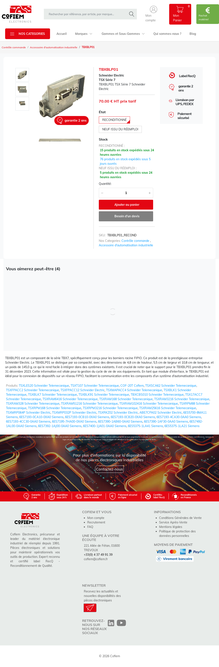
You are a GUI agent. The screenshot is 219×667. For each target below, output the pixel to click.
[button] (153, 14)
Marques (83, 34)
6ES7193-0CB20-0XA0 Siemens (133, 417)
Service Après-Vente (173, 522)
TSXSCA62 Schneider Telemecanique (170, 386)
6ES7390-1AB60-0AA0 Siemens (120, 421)
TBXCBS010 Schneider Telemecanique (157, 395)
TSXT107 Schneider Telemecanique (95, 386)
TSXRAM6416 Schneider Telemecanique (70, 399)
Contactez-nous (109, 469)
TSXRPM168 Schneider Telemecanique (54, 408)
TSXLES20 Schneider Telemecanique (44, 386)
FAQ (90, 527)
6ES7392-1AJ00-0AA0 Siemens (59, 426)
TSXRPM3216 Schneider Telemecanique (110, 408)
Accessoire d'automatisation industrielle (53, 47)
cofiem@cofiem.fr (96, 559)
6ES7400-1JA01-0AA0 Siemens (104, 426)
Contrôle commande (14, 47)
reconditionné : (112, 146)
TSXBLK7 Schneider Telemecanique (52, 395)
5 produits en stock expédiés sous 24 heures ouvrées (126, 175)
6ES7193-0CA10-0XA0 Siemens (41, 417)
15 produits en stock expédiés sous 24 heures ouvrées (127, 152)
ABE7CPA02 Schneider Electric (160, 412)
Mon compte (95, 518)
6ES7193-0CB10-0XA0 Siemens (87, 417)
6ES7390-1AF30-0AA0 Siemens (166, 421)
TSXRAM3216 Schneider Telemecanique (181, 399)
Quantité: (105, 184)
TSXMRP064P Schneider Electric (28, 412)
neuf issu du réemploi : (117, 168)
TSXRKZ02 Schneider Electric (118, 412)
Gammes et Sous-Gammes (123, 34)
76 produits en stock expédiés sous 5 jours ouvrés (125, 161)
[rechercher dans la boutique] (86, 14)
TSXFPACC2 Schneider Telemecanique (32, 390)
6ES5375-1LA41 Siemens (145, 426)
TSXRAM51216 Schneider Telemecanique (89, 403)
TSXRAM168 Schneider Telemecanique (126, 399)
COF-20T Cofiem (132, 386)
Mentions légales (170, 527)
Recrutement (96, 522)
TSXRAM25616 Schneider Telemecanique (167, 408)
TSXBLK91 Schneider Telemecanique (103, 395)
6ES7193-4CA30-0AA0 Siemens (179, 417)
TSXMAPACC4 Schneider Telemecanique (134, 390)
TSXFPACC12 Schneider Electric (83, 390)
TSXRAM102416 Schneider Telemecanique (148, 403)
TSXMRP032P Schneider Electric (74, 412)
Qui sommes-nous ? (167, 34)
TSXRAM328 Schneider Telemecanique (32, 403)
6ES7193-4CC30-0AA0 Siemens (28, 421)
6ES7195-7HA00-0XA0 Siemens (74, 421)
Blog (192, 34)
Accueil (61, 34)
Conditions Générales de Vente (180, 518)
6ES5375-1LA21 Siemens (182, 426)
